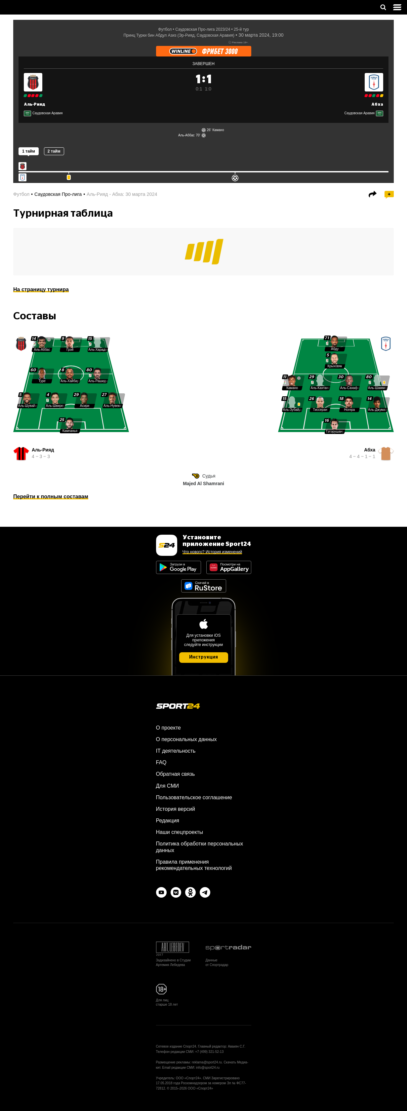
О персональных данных (186, 739)
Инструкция (203, 657)
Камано (218, 130)
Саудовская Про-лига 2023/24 (202, 29)
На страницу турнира (41, 289)
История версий (175, 809)
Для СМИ (167, 786)
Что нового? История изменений (212, 552)
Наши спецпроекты (179, 832)
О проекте (168, 728)
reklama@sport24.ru (207, 1062)
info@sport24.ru (208, 1067)
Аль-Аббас (186, 135)
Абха (377, 104)
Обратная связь (175, 774)
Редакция (168, 820)
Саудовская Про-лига (58, 194)
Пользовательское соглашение (194, 797)
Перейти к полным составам (50, 496)
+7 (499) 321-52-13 (209, 1052)
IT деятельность (176, 751)
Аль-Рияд (34, 104)
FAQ (161, 762)
